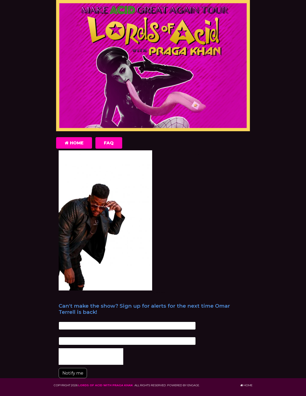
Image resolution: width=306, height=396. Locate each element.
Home (74, 142)
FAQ (109, 142)
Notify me (72, 373)
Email (62, 319)
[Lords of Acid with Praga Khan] (153, 65)
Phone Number (69, 335)
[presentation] (91, 356)
